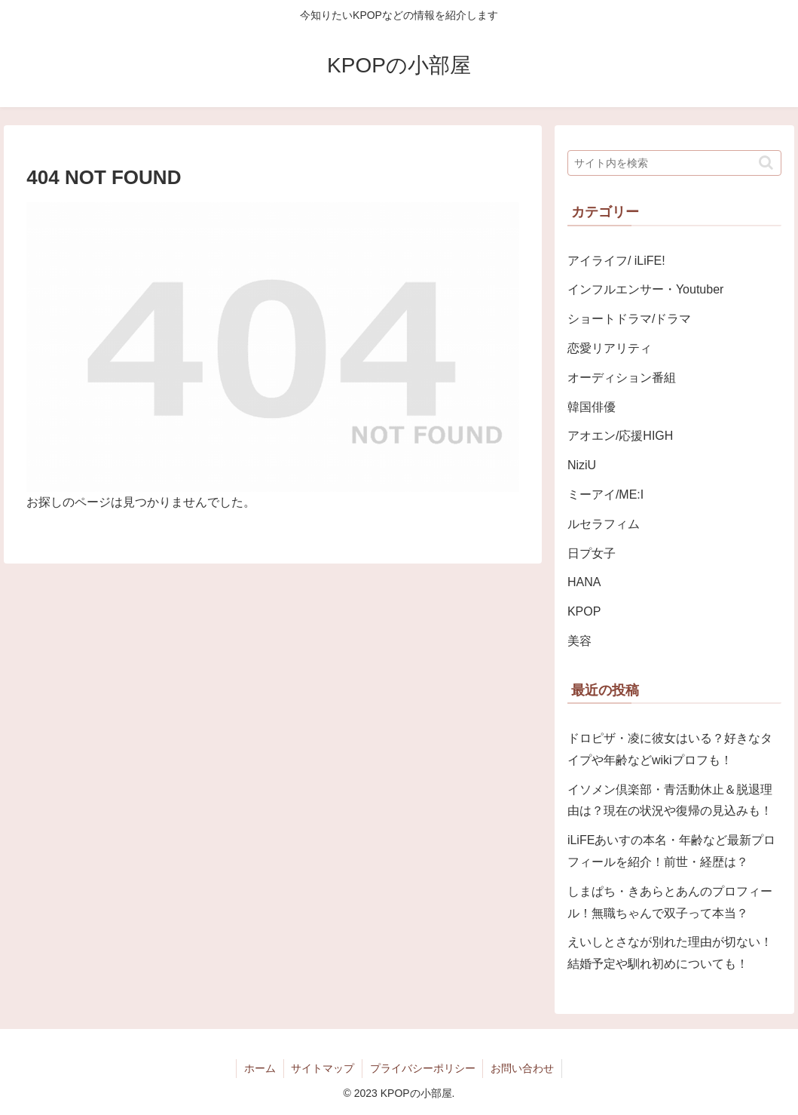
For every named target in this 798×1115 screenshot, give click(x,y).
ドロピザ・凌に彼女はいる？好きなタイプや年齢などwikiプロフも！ (669, 749)
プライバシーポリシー (422, 1068)
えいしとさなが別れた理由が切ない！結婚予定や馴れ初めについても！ (669, 952)
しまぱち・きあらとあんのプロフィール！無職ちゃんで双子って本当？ (669, 902)
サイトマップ (322, 1068)
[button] (766, 162)
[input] (674, 163)
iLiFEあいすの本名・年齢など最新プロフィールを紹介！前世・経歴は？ (671, 851)
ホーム (259, 1068)
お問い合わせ (523, 1068)
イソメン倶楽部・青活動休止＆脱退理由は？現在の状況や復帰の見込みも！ (669, 800)
